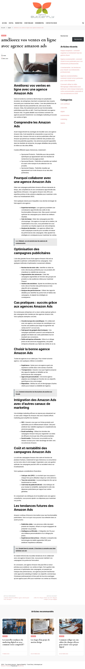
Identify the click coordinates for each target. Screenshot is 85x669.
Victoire (3, 55)
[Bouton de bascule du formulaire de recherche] (83, 23)
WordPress (21, 665)
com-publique (28, 23)
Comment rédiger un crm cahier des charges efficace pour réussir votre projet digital (69, 643)
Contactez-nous (51, 23)
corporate (64, 107)
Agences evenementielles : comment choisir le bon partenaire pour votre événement (72, 78)
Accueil (4, 23)
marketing (18, 23)
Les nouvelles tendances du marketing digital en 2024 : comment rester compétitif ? (13, 642)
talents (63, 123)
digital (11, 23)
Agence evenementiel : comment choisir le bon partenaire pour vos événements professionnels (71, 61)
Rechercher (64, 36)
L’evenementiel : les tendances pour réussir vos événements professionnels (71, 70)
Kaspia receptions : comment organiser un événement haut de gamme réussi (71, 53)
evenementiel (39, 23)
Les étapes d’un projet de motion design (40, 641)
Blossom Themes (5, 665)
